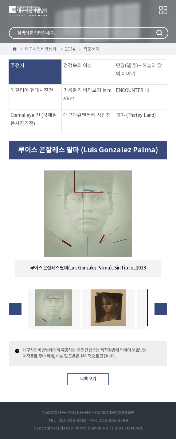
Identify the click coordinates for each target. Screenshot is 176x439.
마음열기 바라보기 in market (87, 94)
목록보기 (88, 379)
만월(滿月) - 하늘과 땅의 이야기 (139, 70)
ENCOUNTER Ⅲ (133, 90)
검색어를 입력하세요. (36, 33)
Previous (15, 309)
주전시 (17, 65)
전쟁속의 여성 (77, 65)
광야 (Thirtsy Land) (136, 115)
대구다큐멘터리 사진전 (87, 115)
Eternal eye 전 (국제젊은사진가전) (33, 119)
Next (160, 309)
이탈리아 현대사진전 (31, 90)
